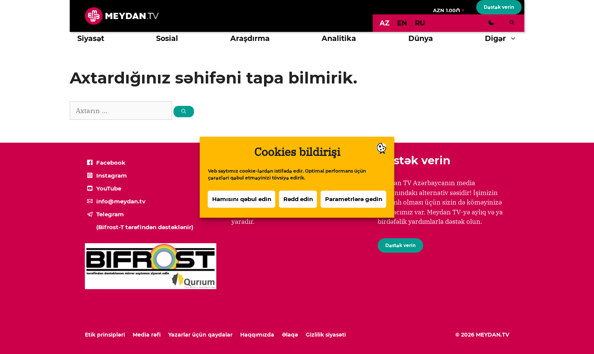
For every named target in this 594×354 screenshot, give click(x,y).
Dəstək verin (499, 7)
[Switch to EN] (402, 23)
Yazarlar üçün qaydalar (200, 334)
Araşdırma (250, 38)
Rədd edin (298, 202)
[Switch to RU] (420, 23)
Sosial (167, 38)
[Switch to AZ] (384, 23)
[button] (515, 39)
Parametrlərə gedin (353, 202)
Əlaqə (290, 334)
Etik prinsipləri (105, 334)
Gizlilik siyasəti (326, 334)
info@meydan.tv (120, 201)
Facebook (110, 162)
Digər (504, 39)
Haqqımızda (257, 334)
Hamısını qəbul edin (241, 202)
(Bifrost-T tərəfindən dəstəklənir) (144, 227)
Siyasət (90, 38)
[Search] (184, 111)
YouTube (108, 188)
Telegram (110, 214)
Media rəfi (147, 334)
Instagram (111, 175)
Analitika (339, 38)
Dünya (420, 38)
